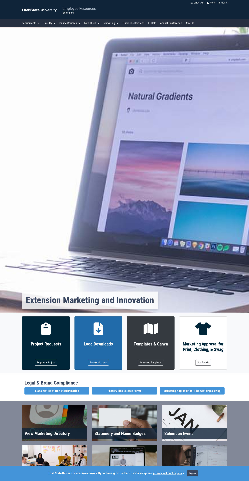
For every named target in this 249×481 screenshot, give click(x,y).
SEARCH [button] (223, 3)
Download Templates (150, 362)
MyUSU (211, 3)
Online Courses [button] (70, 23)
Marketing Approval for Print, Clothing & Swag (192, 391)
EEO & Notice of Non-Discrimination (57, 391)
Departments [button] (31, 23)
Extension (68, 12)
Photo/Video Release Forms (124, 391)
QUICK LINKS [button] (197, 3)
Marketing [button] (111, 23)
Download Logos (98, 362)
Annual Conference (171, 23)
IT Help (152, 23)
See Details (203, 362)
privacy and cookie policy (168, 473)
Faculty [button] (50, 23)
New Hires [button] (92, 23)
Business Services (134, 23)
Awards (190, 23)
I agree (192, 473)
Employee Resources (79, 8)
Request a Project (46, 362)
